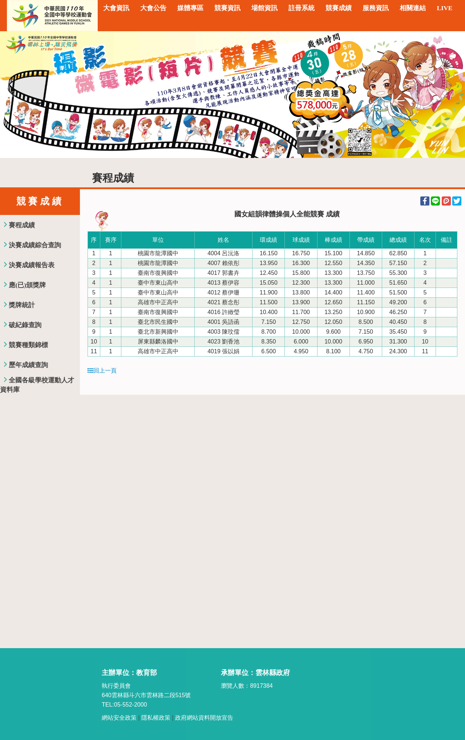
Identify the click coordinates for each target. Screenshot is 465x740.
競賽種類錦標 (28, 345)
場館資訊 (264, 8)
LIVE (444, 8)
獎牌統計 (22, 305)
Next (452, 94)
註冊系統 (301, 8)
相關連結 (413, 8)
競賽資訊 (227, 8)
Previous (12, 94)
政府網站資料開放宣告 (204, 718)
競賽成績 (339, 8)
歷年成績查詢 (28, 365)
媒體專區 (190, 8)
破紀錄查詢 (25, 325)
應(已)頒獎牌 (27, 285)
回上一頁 (102, 370)
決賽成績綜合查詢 (35, 245)
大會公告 (153, 8)
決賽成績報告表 (31, 265)
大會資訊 (116, 8)
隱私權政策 (155, 718)
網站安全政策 (119, 718)
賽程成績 (22, 225)
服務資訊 (376, 8)
